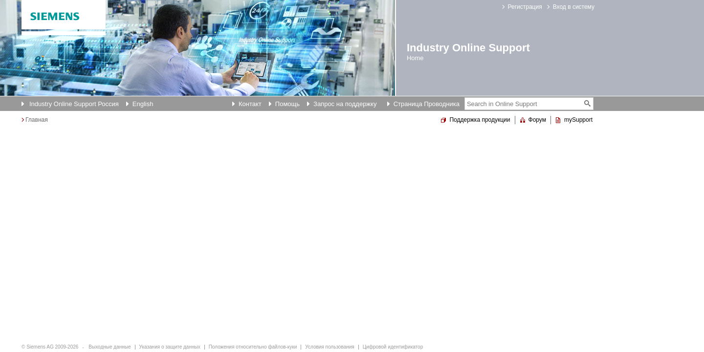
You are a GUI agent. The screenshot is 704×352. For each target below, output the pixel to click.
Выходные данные (109, 347)
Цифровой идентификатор (393, 347)
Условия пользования (329, 347)
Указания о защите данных (169, 347)
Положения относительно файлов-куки (253, 347)
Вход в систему (573, 6)
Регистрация (525, 6)
